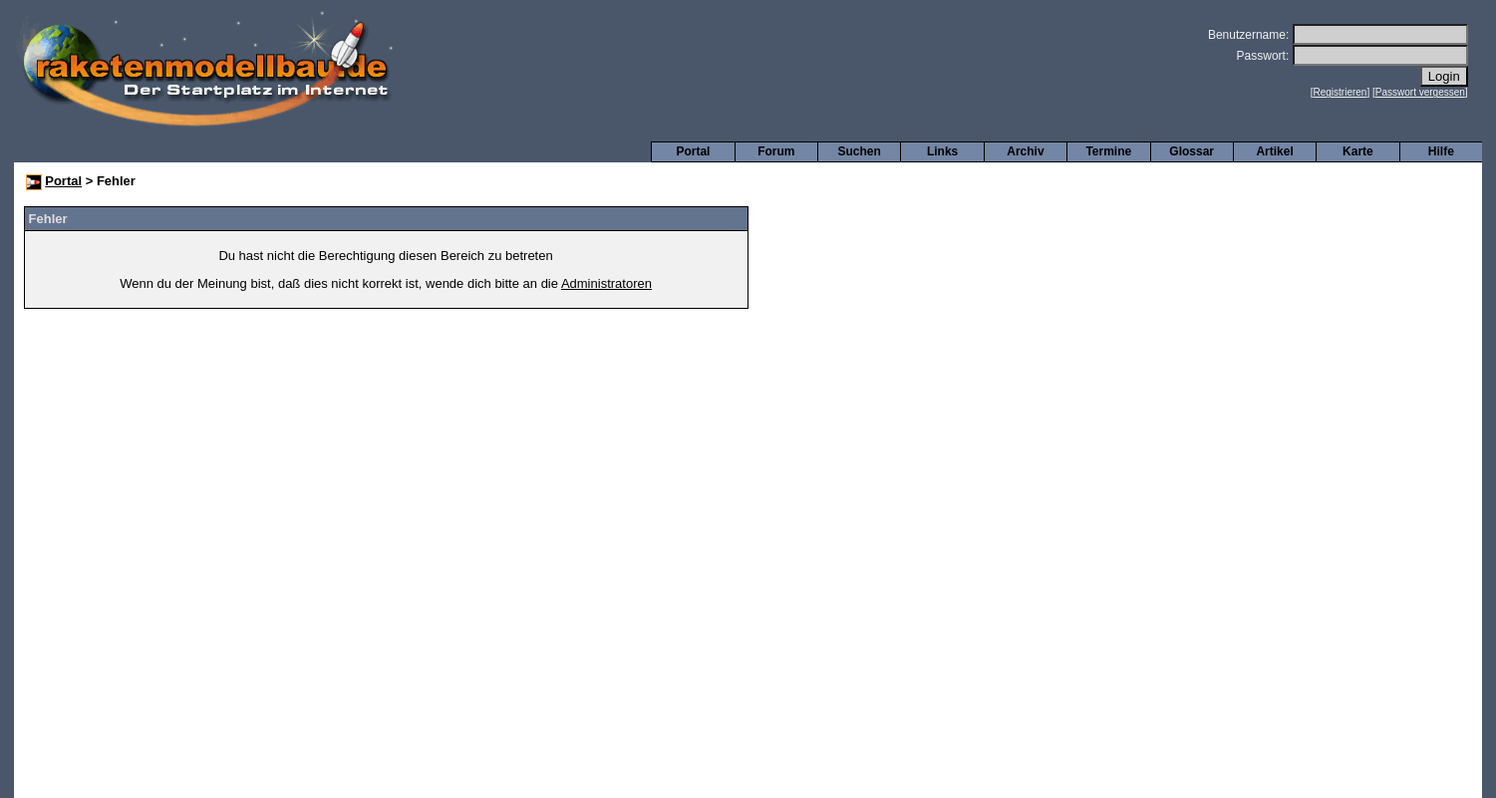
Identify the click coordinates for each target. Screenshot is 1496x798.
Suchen (859, 151)
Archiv (1025, 151)
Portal (693, 151)
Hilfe (1441, 151)
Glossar (1191, 151)
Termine (1108, 151)
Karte (1358, 151)
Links (942, 151)
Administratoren (606, 283)
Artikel (1274, 151)
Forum (775, 151)
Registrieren (1340, 92)
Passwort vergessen (1420, 92)
